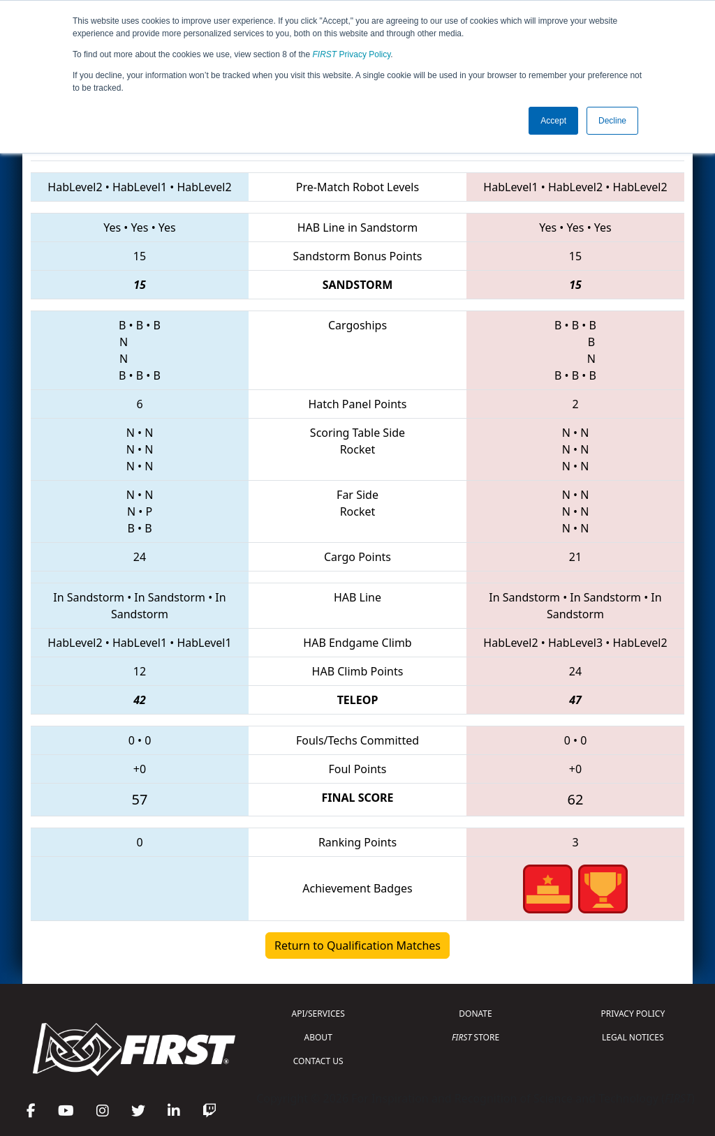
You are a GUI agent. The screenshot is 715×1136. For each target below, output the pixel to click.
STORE (475, 1037)
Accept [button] (553, 121)
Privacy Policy (352, 54)
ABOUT (318, 1037)
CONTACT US (318, 1061)
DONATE (475, 1013)
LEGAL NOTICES (633, 1037)
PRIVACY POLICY (632, 1013)
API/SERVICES (318, 1013)
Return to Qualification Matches (357, 945)
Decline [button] (612, 121)
